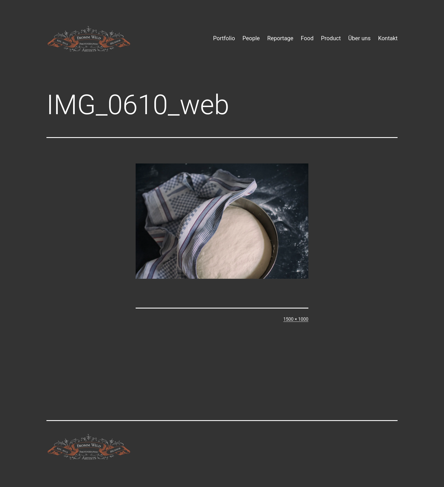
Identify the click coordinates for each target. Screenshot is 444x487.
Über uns (359, 38)
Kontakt (388, 38)
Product (331, 38)
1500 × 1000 (295, 319)
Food (307, 38)
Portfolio (224, 38)
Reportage (280, 38)
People (251, 38)
